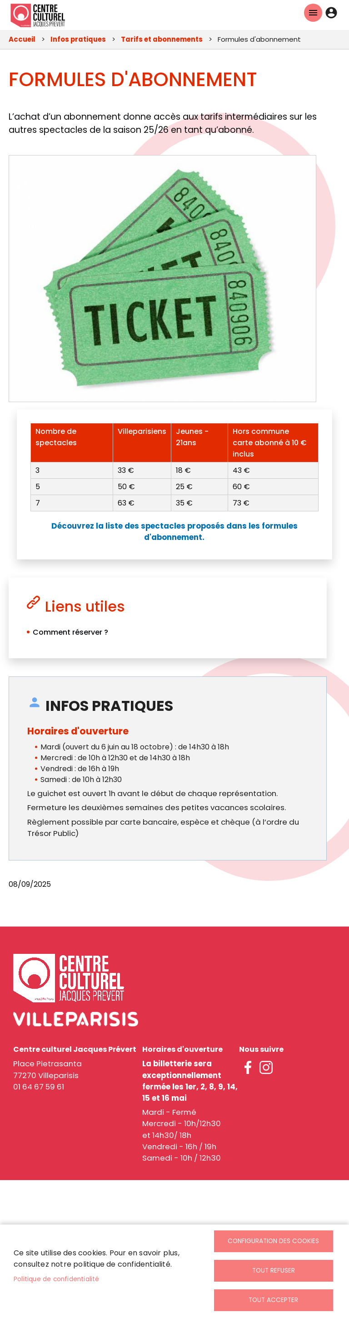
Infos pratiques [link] (78, 39)
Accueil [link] (22, 39)
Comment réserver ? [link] (70, 632)
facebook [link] (248, 1067)
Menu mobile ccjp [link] (313, 13)
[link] (37, 15)
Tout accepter (273, 1300)
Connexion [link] (331, 13)
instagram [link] (266, 1067)
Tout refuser (273, 1270)
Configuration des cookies (273, 1241)
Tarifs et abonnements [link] (162, 39)
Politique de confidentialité (57, 1278)
